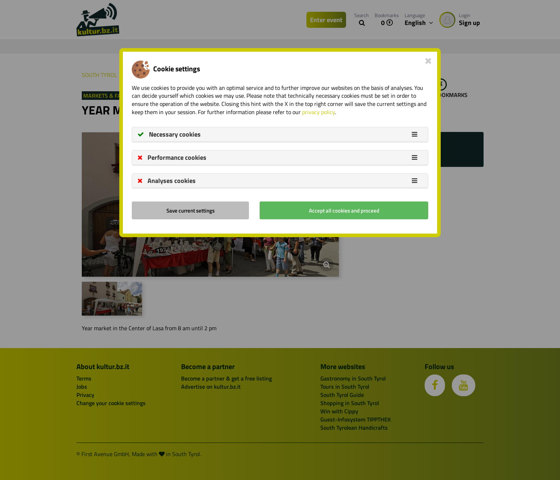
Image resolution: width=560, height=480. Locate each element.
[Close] (428, 60)
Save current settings (190, 210)
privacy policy (318, 112)
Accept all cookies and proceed (344, 210)
